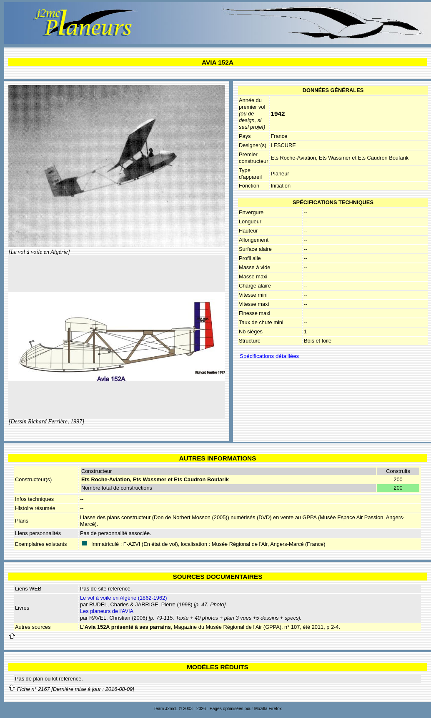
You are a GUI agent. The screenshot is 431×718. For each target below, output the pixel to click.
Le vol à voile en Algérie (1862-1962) (123, 598)
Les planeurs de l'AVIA (106, 611)
